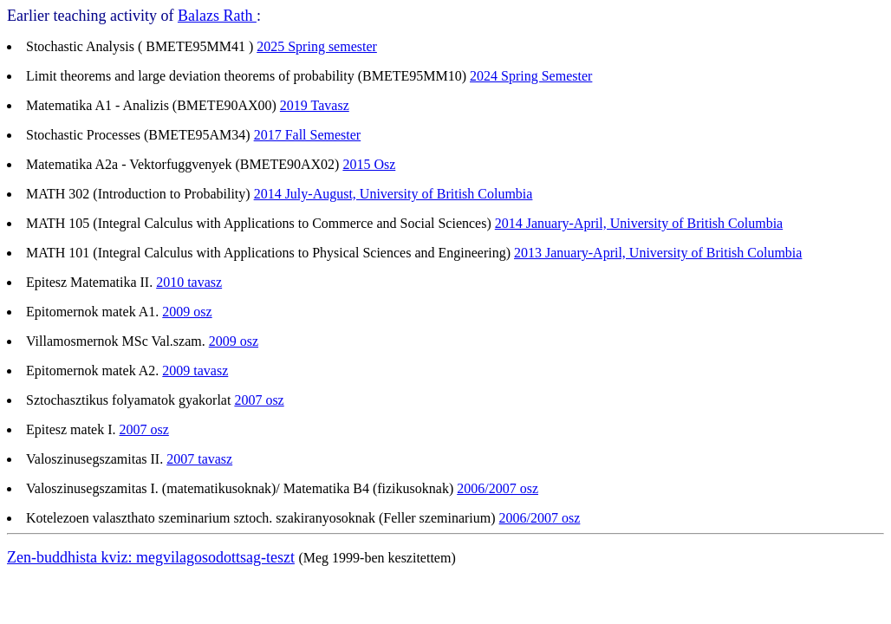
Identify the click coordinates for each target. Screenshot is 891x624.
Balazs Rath (217, 15)
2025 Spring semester (317, 46)
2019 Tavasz (314, 105)
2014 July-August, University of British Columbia (393, 193)
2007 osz (258, 400)
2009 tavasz (195, 370)
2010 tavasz (189, 282)
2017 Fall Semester (307, 134)
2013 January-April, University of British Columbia (658, 252)
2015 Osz (368, 164)
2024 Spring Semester (531, 75)
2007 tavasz (199, 459)
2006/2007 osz (497, 488)
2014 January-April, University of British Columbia (639, 223)
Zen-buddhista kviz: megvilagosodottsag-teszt (151, 557)
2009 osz (186, 311)
